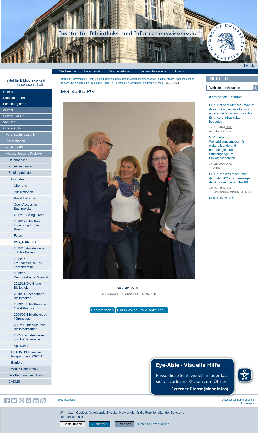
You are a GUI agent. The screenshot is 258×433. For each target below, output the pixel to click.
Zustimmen (100, 424)
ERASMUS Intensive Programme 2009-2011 (27, 354)
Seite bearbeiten (66, 399)
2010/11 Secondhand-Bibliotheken (29, 296)
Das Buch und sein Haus (26, 375)
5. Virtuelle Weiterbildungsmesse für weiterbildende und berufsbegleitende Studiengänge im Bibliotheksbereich (226, 147)
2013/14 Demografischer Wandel (31, 275)
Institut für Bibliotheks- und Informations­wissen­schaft (24, 82)
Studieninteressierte (152, 71)
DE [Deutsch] (211, 78)
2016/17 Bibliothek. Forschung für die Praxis (27, 225)
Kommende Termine (225, 97)
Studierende (67, 71)
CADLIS (14, 381)
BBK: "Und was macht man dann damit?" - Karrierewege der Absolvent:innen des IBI (229, 178)
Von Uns (9, 122)
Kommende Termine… (222, 197)
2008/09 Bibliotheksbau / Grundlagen (30, 316)
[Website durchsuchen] (232, 88)
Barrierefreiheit (245, 399)
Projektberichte (24, 198)
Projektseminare (19, 166)
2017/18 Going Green (29, 215)
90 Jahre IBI (14, 147)
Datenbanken (17, 160)
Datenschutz (229, 399)
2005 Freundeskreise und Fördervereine (29, 337)
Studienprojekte (19, 173)
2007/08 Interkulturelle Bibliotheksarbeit (30, 327)
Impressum (247, 403)
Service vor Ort (13, 116)
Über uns (9, 92)
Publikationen (15, 141)
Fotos (18, 235)
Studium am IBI (14, 98)
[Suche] (255, 88)
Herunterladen (102, 310)
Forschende (92, 71)
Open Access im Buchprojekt (25, 206)
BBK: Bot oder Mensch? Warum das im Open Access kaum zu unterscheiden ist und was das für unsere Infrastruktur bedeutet (231, 113)
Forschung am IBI (15, 104)
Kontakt (249, 65)
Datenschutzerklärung (153, 424)
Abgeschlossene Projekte (24, 153)
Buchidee (17, 179)
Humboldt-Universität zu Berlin (76, 79)
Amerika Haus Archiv (23, 369)
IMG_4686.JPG (25, 242)
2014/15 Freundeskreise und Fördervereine (28, 263)
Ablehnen (124, 424)
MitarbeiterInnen (120, 71)
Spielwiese (21, 346)
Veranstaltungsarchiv (21, 134)
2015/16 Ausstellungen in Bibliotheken (30, 250)
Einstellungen (72, 424)
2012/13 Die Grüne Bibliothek (27, 285)
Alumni (8, 110)
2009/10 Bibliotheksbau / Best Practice (30, 306)
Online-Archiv (12, 128)
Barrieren (17, 362)
